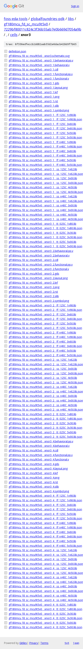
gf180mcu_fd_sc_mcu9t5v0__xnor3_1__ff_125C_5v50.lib (42, 133)
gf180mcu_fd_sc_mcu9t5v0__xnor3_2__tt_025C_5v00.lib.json (44, 437)
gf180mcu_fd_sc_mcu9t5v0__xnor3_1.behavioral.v (39, 65)
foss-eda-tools (15, 18)
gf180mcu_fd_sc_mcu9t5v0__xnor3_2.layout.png (38, 278)
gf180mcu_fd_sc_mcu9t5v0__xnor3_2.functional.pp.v (41, 264)
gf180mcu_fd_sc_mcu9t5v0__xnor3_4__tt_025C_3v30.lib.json (44, 618)
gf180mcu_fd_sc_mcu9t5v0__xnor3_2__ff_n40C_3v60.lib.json (44, 346)
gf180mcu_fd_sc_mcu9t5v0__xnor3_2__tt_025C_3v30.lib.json (44, 427)
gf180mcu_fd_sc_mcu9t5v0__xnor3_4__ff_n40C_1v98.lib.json (44, 527)
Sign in (75, 6)
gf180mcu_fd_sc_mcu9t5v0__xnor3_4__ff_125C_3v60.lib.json (44, 509)
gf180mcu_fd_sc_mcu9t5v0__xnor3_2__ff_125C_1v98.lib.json (44, 310)
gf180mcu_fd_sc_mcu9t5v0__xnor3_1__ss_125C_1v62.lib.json (44, 174)
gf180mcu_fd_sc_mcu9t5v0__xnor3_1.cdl (33, 69)
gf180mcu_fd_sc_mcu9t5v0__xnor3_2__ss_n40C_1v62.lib (43, 387)
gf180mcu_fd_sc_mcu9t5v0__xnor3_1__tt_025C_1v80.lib (42, 224)
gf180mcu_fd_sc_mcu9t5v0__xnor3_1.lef (33, 92)
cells (13, 34)
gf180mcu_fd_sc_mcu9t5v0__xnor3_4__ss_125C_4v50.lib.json (44, 573)
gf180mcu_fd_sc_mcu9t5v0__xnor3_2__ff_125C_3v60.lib (42, 314)
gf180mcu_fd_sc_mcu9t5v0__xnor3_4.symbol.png (39, 491)
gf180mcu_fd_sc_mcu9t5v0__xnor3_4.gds (34, 464)
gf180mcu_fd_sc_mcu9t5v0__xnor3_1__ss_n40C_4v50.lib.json (44, 219)
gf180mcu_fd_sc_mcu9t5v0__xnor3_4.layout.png (38, 468)
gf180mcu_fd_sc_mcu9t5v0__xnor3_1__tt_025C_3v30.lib (42, 233)
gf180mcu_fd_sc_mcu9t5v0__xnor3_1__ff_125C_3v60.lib (42, 124)
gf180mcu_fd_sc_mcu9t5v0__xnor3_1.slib (34, 105)
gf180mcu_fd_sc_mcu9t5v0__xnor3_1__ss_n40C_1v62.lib (43, 196)
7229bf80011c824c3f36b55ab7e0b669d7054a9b (42, 29)
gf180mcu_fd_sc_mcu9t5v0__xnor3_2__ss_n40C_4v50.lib (43, 405)
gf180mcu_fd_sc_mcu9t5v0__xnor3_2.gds (34, 273)
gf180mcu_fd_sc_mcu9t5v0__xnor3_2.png (34, 287)
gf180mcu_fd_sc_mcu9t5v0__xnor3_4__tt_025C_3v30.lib (42, 613)
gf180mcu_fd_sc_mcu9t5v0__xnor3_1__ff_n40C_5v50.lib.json (44, 165)
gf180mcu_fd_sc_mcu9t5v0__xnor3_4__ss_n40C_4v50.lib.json (44, 600)
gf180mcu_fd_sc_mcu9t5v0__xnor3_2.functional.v (39, 269)
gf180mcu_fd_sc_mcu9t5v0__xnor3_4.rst (33, 482)
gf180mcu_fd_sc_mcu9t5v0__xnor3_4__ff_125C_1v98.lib (42, 495)
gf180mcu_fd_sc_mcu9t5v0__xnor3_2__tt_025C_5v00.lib (42, 432)
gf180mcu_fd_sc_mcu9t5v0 (26, 24)
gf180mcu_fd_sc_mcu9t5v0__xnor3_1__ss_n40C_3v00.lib (43, 205)
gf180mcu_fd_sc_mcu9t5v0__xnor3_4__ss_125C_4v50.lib (43, 568)
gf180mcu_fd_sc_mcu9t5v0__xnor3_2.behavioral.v (39, 255)
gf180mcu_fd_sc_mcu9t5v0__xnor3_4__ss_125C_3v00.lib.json (44, 564)
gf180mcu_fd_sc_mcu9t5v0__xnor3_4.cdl (33, 450)
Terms (44, 643)
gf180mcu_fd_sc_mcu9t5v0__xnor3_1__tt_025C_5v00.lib (42, 242)
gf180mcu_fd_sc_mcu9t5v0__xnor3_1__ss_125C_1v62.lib (43, 169)
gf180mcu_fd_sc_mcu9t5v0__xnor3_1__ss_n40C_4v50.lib (43, 214)
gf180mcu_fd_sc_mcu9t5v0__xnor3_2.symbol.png (39, 301)
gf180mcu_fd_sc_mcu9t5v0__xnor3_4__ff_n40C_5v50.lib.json (44, 546)
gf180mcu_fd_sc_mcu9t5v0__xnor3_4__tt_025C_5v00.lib (42, 623)
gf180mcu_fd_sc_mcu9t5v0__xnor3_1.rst (33, 101)
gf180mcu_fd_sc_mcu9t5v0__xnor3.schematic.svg (39, 56)
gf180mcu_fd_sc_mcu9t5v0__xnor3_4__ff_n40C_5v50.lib (42, 541)
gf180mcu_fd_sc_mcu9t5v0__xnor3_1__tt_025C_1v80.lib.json (44, 228)
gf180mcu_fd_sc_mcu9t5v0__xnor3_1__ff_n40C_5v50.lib (42, 160)
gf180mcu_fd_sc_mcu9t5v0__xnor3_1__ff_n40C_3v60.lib (42, 151)
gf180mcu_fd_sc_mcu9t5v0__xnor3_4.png (34, 477)
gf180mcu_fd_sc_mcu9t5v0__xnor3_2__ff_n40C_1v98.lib (42, 332)
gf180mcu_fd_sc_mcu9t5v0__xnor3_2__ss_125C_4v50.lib (43, 378)
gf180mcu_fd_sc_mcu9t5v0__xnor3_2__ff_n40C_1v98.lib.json (44, 337)
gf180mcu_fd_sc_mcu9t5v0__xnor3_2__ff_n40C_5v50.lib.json (44, 355)
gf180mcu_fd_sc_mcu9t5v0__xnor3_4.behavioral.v (39, 446)
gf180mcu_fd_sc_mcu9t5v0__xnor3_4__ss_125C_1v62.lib (43, 550)
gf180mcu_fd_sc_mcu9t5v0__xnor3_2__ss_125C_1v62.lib (43, 359)
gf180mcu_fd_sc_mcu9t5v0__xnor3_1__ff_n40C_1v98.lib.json (44, 146)
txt (67, 643)
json (76, 643)
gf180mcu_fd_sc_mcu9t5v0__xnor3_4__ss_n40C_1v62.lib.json (44, 582)
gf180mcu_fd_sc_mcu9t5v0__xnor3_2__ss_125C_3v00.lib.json (44, 373)
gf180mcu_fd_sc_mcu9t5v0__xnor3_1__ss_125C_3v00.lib (43, 178)
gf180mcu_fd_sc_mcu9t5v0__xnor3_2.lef (33, 282)
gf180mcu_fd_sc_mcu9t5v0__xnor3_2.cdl (33, 260)
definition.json (17, 51)
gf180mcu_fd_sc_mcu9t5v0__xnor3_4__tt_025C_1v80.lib (42, 604)
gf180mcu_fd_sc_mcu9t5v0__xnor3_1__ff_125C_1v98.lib (42, 115)
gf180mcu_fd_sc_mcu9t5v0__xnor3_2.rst (33, 291)
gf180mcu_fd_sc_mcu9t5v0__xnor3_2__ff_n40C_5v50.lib (42, 350)
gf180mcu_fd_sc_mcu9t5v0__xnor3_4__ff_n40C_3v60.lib (42, 532)
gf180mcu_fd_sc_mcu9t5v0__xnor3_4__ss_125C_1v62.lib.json (44, 555)
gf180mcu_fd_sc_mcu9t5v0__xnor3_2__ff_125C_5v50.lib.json (44, 328)
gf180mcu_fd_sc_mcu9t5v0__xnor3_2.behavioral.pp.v (41, 251)
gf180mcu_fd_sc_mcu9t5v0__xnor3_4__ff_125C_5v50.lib (42, 514)
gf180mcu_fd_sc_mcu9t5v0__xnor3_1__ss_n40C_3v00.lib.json (44, 210)
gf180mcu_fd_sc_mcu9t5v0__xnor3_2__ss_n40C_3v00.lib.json (44, 400)
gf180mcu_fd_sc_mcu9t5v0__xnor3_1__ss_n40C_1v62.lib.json (44, 201)
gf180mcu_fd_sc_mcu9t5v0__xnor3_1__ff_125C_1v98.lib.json (44, 119)
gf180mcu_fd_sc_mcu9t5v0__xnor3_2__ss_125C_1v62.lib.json (44, 364)
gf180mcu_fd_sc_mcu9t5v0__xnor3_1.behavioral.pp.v (41, 60)
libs (71, 18)
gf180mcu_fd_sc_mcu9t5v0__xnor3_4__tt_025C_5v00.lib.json (44, 627)
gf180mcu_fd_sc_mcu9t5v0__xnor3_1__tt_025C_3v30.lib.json (44, 237)
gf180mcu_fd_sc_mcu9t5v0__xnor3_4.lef (33, 473)
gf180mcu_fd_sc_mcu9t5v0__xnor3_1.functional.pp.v (41, 74)
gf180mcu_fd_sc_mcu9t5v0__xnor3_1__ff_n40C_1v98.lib (42, 142)
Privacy (33, 643)
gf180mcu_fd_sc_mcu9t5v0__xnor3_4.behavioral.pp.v (41, 441)
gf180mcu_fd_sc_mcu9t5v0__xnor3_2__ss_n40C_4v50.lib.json (44, 409)
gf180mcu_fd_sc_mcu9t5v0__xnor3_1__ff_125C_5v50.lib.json (44, 137)
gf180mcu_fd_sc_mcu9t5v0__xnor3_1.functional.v (39, 78)
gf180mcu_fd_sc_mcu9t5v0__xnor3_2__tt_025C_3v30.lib (42, 423)
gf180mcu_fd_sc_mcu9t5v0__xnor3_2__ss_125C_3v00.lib (43, 369)
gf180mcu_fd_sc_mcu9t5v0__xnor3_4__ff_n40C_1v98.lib (42, 523)
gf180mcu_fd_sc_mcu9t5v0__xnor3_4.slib (34, 486)
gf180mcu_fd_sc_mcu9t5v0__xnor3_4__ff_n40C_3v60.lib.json (44, 536)
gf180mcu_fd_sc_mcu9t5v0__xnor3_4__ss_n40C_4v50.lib (43, 595)
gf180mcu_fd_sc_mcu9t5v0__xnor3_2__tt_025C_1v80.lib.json (44, 418)
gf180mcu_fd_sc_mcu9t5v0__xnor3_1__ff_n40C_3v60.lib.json (44, 155)
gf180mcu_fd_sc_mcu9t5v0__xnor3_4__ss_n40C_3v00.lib (43, 586)
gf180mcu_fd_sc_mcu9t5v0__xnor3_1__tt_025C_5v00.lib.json (44, 246)
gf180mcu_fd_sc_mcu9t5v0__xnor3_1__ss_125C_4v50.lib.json (44, 192)
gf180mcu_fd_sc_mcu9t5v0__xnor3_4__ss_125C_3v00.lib (43, 559)
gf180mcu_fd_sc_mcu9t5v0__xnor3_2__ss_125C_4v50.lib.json (44, 382)
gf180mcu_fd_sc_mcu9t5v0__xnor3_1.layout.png (38, 87)
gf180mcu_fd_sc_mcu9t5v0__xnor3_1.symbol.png (39, 110)
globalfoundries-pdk (48, 18)
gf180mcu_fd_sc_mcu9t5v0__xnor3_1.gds (34, 83)
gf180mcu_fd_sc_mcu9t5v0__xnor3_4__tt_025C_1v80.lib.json (44, 609)
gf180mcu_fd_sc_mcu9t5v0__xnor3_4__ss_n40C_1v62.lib (43, 577)
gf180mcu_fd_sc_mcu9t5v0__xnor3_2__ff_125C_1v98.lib (42, 305)
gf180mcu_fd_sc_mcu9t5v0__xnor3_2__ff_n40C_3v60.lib (42, 341)
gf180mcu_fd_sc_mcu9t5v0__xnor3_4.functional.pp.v (41, 455)
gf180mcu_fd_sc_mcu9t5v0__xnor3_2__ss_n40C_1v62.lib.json (44, 391)
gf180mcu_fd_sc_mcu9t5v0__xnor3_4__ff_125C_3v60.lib (42, 505)
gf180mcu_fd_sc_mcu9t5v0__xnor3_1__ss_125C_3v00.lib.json (44, 183)
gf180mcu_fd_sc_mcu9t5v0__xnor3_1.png (34, 96)
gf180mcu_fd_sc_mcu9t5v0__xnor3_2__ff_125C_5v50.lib (42, 323)
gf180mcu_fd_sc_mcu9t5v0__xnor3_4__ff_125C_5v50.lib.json (44, 518)
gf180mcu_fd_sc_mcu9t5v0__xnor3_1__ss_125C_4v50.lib (43, 187)
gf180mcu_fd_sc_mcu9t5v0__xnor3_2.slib (34, 296)
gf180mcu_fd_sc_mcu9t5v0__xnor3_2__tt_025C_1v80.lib (42, 414)
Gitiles (23, 643)
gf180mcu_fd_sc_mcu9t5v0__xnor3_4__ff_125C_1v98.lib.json (44, 500)
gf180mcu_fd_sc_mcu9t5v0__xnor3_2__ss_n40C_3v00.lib (43, 396)
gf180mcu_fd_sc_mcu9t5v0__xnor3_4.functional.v (39, 459)
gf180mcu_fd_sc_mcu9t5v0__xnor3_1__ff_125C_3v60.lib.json (44, 128)
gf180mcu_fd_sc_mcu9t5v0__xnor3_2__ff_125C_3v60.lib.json (44, 319)
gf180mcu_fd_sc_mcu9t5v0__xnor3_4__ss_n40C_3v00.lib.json (44, 591)
